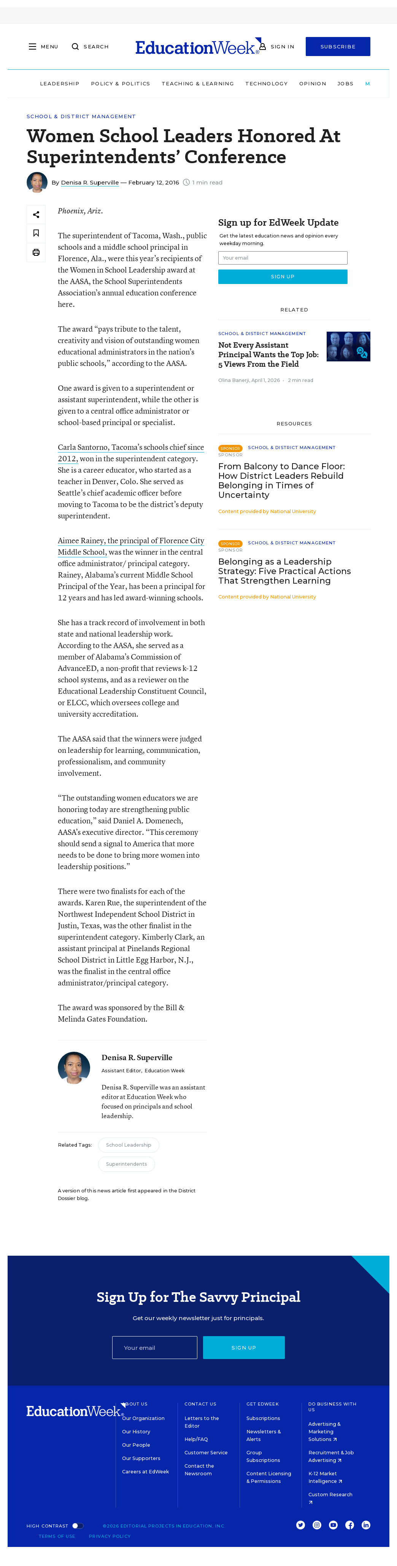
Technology (266, 83)
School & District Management (81, 116)
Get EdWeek (262, 1404)
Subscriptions (263, 1418)
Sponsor (230, 454)
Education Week (164, 1070)
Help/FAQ (196, 1439)
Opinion (312, 83)
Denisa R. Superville (90, 182)
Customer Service (206, 1452)
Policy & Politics (120, 83)
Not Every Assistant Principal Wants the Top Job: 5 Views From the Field (268, 354)
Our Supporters (141, 1458)
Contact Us (200, 1404)
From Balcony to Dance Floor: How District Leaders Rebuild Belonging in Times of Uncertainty (281, 481)
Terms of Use (57, 1536)
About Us (135, 1404)
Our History (136, 1431)
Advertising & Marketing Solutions (324, 1431)
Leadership (59, 83)
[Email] (155, 1347)
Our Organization (143, 1418)
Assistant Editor (121, 1070)
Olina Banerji (233, 380)
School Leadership (128, 1145)
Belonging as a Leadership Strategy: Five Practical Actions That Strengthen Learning (284, 571)
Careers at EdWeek (145, 1472)
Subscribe (338, 46)
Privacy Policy (109, 1536)
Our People (136, 1445)
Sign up (244, 1348)
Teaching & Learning (198, 83)
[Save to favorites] (36, 233)
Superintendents (126, 1164)
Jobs (346, 83)
